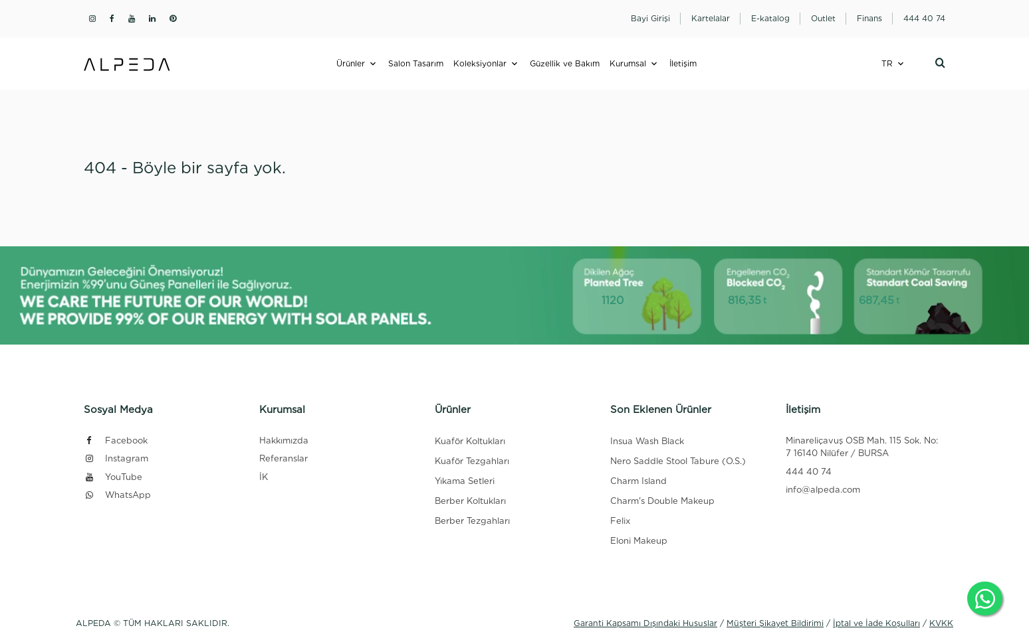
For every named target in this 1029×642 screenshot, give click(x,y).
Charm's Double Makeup (662, 501)
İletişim (683, 63)
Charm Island (638, 481)
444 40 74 (809, 472)
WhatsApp (117, 495)
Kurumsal (628, 63)
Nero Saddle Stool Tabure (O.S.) (678, 461)
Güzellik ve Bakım (565, 63)
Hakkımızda (283, 440)
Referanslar (283, 458)
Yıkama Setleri (465, 481)
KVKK (941, 623)
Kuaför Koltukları (470, 441)
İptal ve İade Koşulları (876, 623)
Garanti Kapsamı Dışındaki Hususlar (645, 623)
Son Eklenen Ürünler (660, 410)
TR (887, 63)
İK (263, 477)
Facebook (116, 440)
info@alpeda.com (823, 490)
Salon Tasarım (415, 63)
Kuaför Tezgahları (472, 461)
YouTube (113, 477)
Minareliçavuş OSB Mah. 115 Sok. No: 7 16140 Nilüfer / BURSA (862, 447)
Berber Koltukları (470, 501)
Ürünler (350, 63)
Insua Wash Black (647, 441)
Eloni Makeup (638, 541)
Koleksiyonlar (480, 63)
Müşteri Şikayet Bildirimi (775, 623)
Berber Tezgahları (472, 521)
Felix (620, 521)
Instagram (116, 458)
